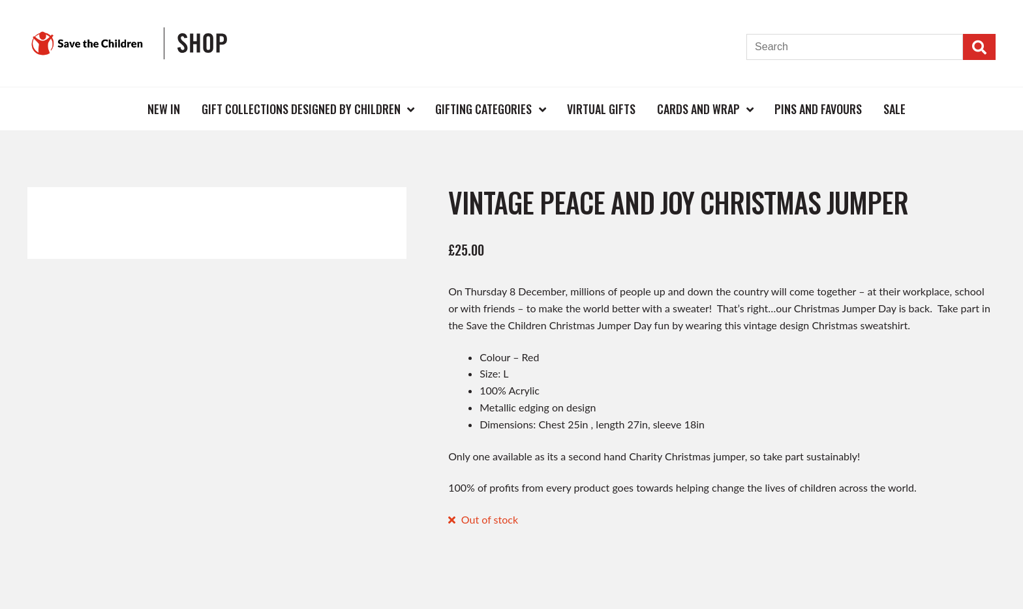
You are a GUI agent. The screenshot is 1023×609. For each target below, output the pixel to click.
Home (116, 108)
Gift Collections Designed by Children (301, 108)
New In (163, 108)
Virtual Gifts (601, 108)
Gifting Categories (483, 108)
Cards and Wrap (698, 108)
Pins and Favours (818, 108)
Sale (894, 108)
